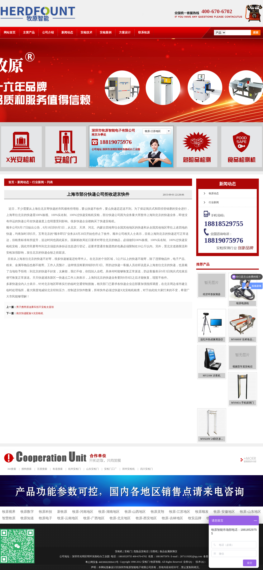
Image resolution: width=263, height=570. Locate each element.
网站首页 (9, 32)
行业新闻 (38, 182)
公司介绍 (48, 32)
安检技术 (86, 32)
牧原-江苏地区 (153, 131)
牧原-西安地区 (146, 518)
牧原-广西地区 (93, 518)
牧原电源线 (242, 303)
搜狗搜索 (26, 468)
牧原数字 (27, 511)
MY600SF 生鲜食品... (242, 339)
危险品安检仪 (141, 551)
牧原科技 (45, 511)
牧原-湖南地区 (108, 511)
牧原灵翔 (157, 511)
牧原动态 (214, 193)
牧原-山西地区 (135, 511)
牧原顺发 (202, 511)
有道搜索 (58, 468)
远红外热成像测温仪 (211, 339)
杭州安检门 (74, 468)
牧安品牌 (194, 518)
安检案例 (105, 32)
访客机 (154, 551)
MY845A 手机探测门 (242, 402)
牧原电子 (45, 518)
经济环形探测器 (211, 294)
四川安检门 (146, 468)
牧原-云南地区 (67, 518)
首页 (11, 182)
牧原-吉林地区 (172, 518)
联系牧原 (144, 32)
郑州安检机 (128, 468)
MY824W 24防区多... (211, 438)
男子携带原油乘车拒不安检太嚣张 (35, 307)
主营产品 (29, 32)
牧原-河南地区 (82, 511)
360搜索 (11, 468)
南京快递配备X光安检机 (29, 313)
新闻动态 (67, 32)
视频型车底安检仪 (243, 366)
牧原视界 (8, 511)
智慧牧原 (8, 518)
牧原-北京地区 (120, 518)
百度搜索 (42, 468)
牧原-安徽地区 (224, 511)
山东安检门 (92, 468)
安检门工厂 (110, 468)
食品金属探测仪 (168, 551)
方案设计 (125, 32)
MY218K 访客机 (211, 375)
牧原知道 (27, 518)
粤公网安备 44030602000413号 (102, 562)
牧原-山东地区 (250, 511)
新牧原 (62, 511)
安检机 (119, 551)
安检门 (128, 551)
